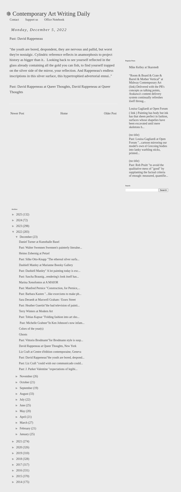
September (26, 388)
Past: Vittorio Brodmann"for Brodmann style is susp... (51, 340)
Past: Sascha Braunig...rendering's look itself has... (49, 276)
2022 (19, 231)
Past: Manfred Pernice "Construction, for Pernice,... (49, 288)
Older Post (110, 113)
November (26, 376)
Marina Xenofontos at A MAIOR (38, 282)
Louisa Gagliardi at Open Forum (148, 108)
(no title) (134, 134)
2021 (19, 441)
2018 (19, 459)
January (25, 434)
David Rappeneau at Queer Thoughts (43, 87)
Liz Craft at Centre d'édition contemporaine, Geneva (50, 351)
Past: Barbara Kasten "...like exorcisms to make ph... (50, 294)
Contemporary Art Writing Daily (48, 13)
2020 (19, 447)
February (25, 428)
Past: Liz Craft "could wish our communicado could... (51, 363)
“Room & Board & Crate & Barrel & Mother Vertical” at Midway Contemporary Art (146, 79)
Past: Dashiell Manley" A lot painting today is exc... (49, 270)
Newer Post (17, 113)
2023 (19, 226)
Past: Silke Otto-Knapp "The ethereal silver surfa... (49, 259)
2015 (19, 476)
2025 (19, 214)
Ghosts (23, 334)
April (23, 416)
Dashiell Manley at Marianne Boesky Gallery (46, 265)
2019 (19, 453)
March (24, 422)
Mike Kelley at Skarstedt (144, 67)
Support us (31, 19)
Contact (14, 19)
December (26, 237)
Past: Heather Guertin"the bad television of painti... (49, 305)
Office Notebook (54, 19)
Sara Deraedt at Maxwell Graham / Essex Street (47, 299)
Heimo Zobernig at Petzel (34, 253)
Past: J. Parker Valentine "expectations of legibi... (48, 369)
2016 (19, 470)
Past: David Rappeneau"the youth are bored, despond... (51, 357)
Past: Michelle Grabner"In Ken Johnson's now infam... (52, 323)
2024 (19, 220)
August (24, 393)
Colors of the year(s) (31, 328)
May (23, 411)
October (25, 382)
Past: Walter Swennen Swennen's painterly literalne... (50, 247)
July (22, 399)
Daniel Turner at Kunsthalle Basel (39, 241)
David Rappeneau (30, 39)
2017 (19, 464)
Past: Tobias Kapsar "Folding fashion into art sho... (49, 317)
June (23, 405)
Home (64, 113)
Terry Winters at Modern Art (36, 311)
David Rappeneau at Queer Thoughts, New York (47, 346)
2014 (19, 482)
